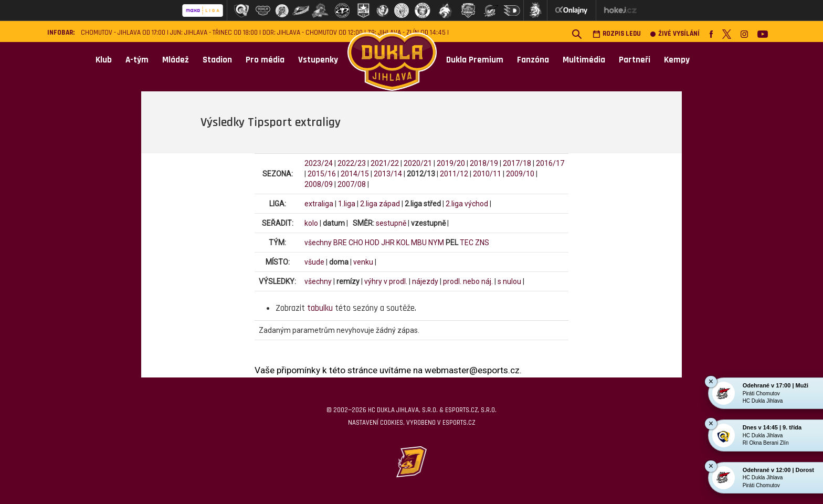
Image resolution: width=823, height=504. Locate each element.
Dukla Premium (474, 60)
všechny (318, 242)
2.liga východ (467, 204)
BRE (340, 242)
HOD (372, 242)
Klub (104, 60)
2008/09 (318, 184)
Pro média (265, 60)
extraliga (318, 204)
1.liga (346, 204)
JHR (388, 242)
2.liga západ (380, 204)
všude (314, 262)
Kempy (677, 60)
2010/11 (487, 174)
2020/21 (418, 163)
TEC (466, 242)
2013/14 (388, 174)
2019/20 (451, 163)
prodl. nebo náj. (468, 281)
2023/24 (318, 163)
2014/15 (355, 174)
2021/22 (385, 163)
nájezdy (425, 281)
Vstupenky (318, 60)
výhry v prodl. (385, 281)
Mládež (175, 60)
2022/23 (351, 163)
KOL (402, 242)
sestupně (391, 223)
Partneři (634, 60)
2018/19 (484, 163)
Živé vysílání (675, 33)
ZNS (482, 242)
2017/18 (517, 163)
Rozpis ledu (617, 33)
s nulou (509, 281)
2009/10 (520, 174)
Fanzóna (533, 60)
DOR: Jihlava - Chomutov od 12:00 (312, 32)
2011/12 (454, 174)
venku (363, 262)
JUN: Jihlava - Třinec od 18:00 (214, 32)
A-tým (137, 60)
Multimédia (584, 60)
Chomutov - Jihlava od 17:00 (123, 32)
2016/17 (550, 163)
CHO (356, 242)
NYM (436, 242)
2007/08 (351, 184)
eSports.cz (458, 422)
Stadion (217, 60)
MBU (419, 242)
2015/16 (322, 174)
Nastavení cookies (375, 422)
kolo (311, 223)
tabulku (320, 308)
